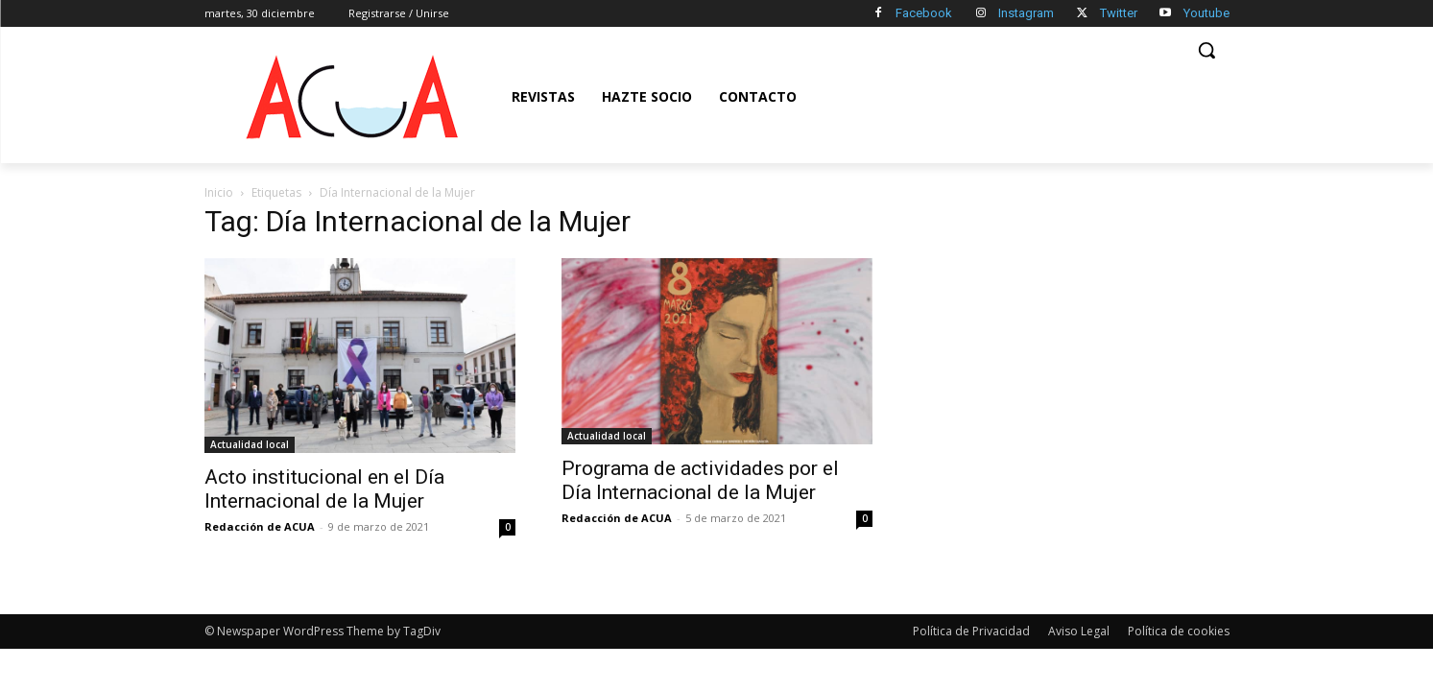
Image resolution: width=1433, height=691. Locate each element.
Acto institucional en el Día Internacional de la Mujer (324, 488)
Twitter (1118, 13)
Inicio (218, 192)
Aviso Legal (1079, 631)
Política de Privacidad (971, 631)
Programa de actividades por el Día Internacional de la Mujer (700, 480)
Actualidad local (249, 444)
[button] (1206, 50)
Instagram (1026, 13)
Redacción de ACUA (259, 526)
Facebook (924, 13)
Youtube (1206, 13)
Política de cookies (1179, 631)
